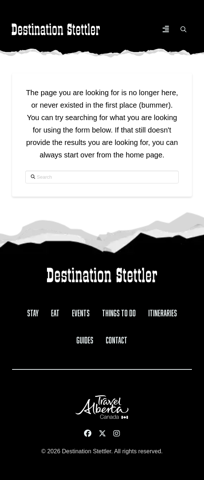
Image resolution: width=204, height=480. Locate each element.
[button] (166, 29)
